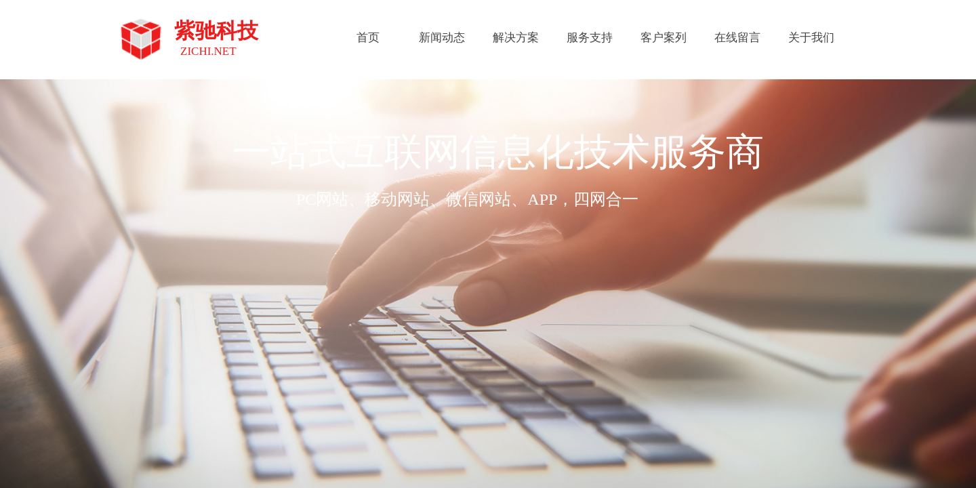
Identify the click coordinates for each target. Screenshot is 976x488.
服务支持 (590, 37)
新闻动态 (442, 37)
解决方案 (516, 37)
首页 (368, 37)
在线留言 (737, 37)
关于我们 (811, 37)
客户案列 (663, 37)
